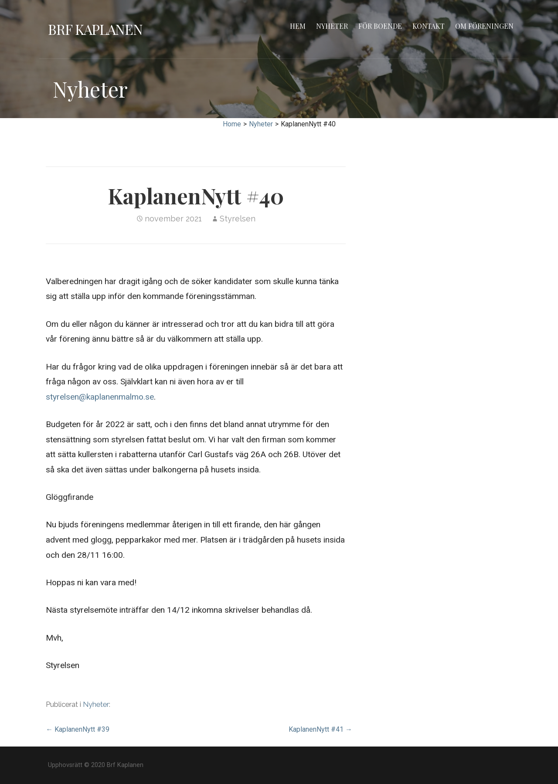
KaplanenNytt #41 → (320, 729)
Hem (298, 26)
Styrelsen (237, 218)
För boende (380, 26)
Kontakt (428, 26)
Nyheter (332, 26)
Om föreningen (484, 26)
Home (232, 124)
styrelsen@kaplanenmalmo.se (100, 397)
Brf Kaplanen (95, 29)
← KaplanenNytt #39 (77, 729)
